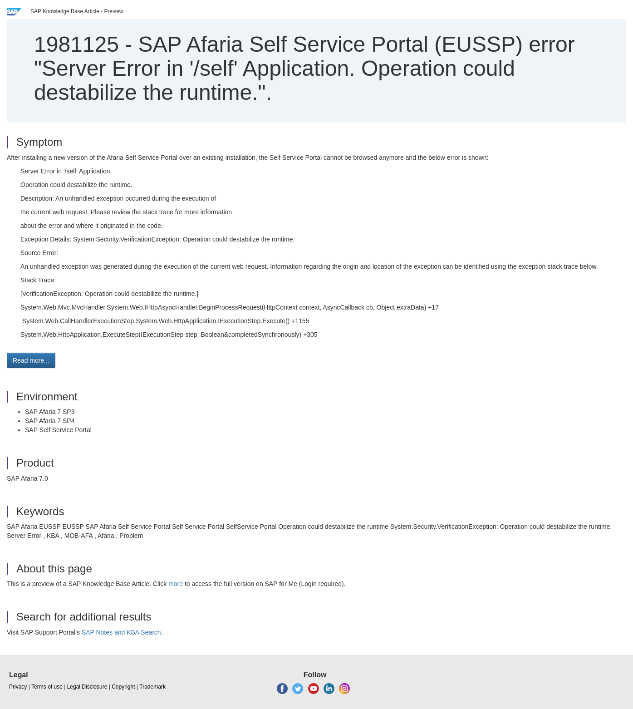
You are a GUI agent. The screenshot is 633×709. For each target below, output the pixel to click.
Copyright (123, 687)
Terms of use (47, 687)
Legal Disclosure (87, 687)
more (175, 583)
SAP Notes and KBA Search (121, 632)
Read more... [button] (31, 360)
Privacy (18, 687)
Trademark (152, 687)
